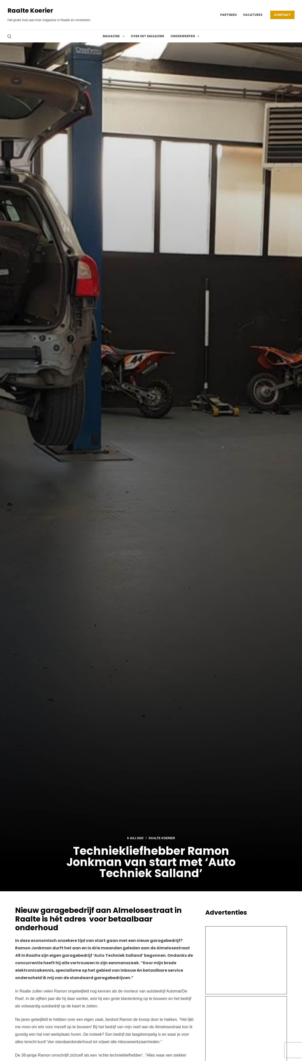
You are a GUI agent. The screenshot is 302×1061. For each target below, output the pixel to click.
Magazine (114, 36)
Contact (282, 15)
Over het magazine (147, 36)
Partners (228, 15)
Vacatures (252, 15)
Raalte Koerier (30, 10)
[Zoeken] (9, 36)
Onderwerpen (185, 36)
